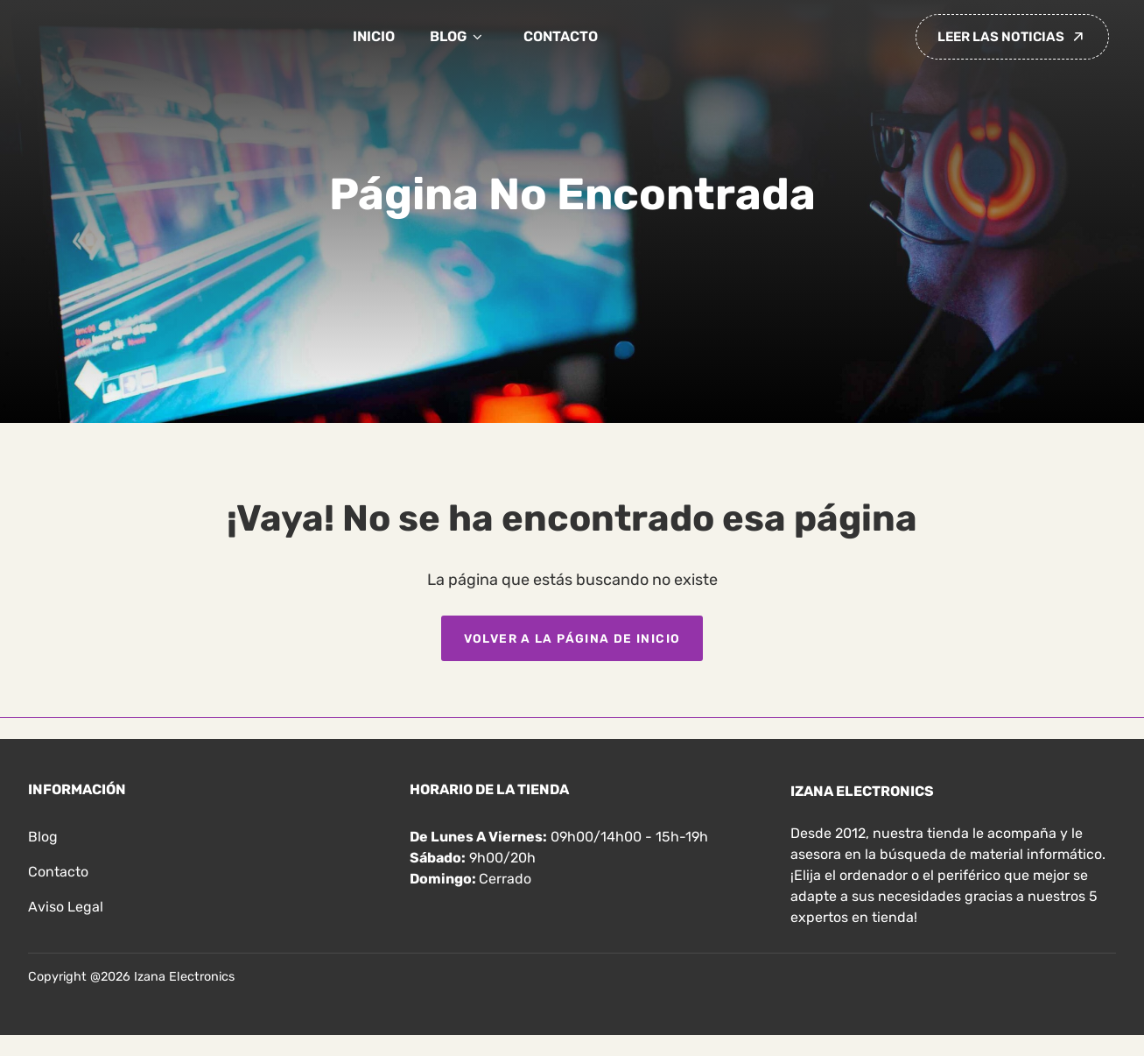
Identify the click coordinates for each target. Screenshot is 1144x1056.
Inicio (374, 36)
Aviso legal (65, 906)
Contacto (560, 36)
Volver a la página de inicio (572, 638)
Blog (459, 36)
